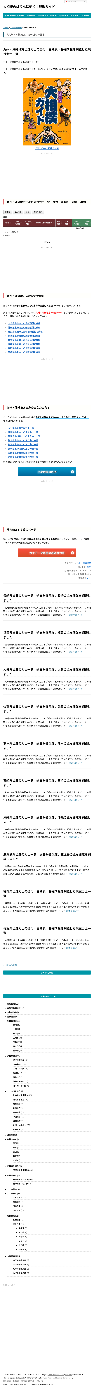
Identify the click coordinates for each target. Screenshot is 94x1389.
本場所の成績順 (13, 1008)
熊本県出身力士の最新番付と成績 (24, 335)
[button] (11, 222)
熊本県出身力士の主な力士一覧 (23, 440)
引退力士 (16, 1206)
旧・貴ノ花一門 (19, 1085)
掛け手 (21, 1236)
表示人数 (14, 232)
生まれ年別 (17, 1197)
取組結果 (11, 1003)
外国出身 (16, 1129)
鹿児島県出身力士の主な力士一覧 (24, 436)
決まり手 (16, 1224)
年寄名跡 (74, 15)
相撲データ (12, 1175)
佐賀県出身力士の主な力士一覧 (23, 444)
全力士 (16, 1050)
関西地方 (16, 1112)
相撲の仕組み (9, 15)
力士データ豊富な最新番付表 (47, 553)
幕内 (15, 1024)
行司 (15, 1143)
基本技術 (16, 1219)
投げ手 (21, 1232)
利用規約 (68, 1374)
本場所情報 (12, 1012)
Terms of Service (62, 1377)
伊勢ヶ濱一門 (18, 1081)
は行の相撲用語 (19, 1273)
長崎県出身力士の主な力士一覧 (23, 448)
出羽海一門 (17, 1064)
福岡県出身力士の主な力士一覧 (23, 452)
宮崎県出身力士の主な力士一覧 (23, 456)
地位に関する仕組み (21, 1170)
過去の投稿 (10, 965)
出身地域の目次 (47, 472)
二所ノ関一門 (18, 1068)
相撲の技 (11, 1215)
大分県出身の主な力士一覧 (21, 428)
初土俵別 (16, 1201)
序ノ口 (16, 1046)
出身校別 (16, 1210)
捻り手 (21, 1245)
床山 (15, 1151)
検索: (5, 217)
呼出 (15, 1147)
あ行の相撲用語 (19, 1260)
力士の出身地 (42, 15)
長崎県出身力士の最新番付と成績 (24, 343)
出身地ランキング (20, 1183)
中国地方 (16, 1116)
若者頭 (16, 1156)
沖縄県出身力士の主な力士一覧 (23, 432)
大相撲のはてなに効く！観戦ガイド (29, 6)
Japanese (70, 2)
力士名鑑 (53, 15)
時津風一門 (17, 1073)
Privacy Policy (47, 1377)
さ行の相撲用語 (19, 1264)
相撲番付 (20, 15)
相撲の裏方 (12, 1139)
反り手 (21, 1240)
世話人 (16, 1160)
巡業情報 (85, 15)
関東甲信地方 (18, 1099)
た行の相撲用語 (19, 1268)
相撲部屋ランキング (21, 1179)
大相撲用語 (63, 15)
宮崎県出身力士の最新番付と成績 (24, 352)
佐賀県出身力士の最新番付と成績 (24, 339)
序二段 (16, 1042)
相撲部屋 (31, 15)
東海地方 (16, 1103)
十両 (15, 1029)
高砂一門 (16, 1077)
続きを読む (75, 614)
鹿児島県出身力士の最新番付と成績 (25, 331)
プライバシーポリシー (56, 1374)
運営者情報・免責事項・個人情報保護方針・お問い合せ (23, 1381)
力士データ (12, 1193)
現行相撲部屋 (18, 1060)
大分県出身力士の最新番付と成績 (24, 323)
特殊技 (21, 1249)
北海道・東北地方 (20, 1095)
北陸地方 (16, 1108)
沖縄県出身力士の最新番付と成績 (24, 327)
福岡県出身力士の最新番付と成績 (24, 348)
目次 (89, 566)
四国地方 (16, 1120)
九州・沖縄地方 (83, 562)
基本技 (21, 1228)
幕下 (15, 1033)
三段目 (16, 1037)
